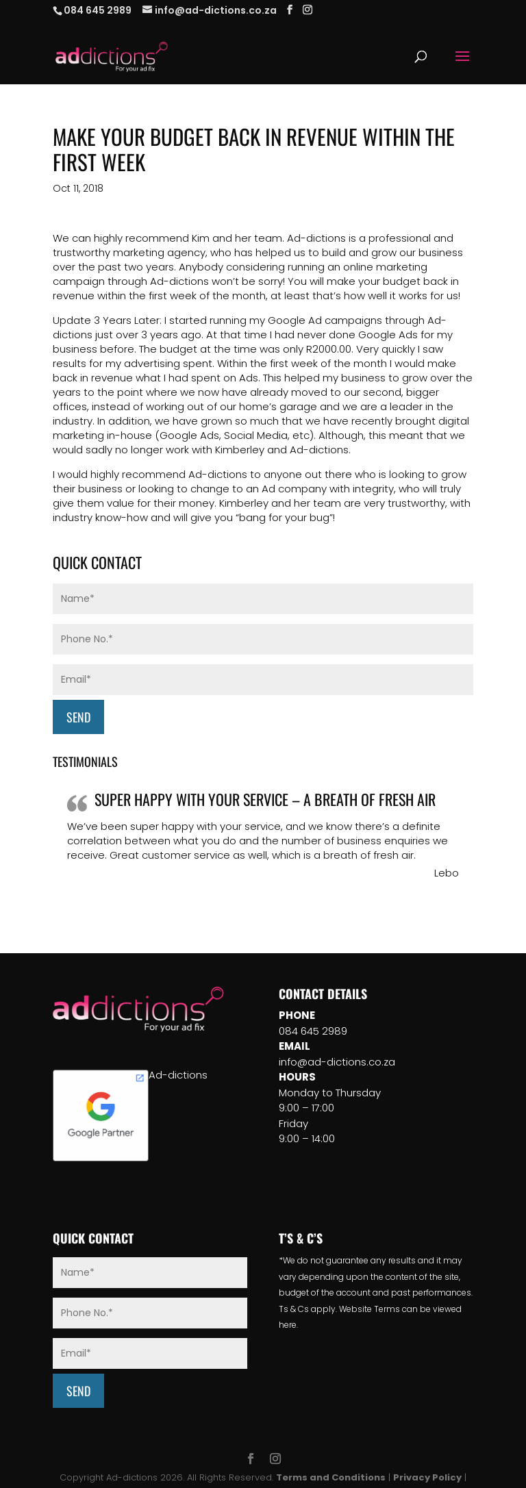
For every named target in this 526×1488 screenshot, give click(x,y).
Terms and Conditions (331, 1477)
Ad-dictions (178, 1075)
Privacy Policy (427, 1477)
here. (288, 1325)
